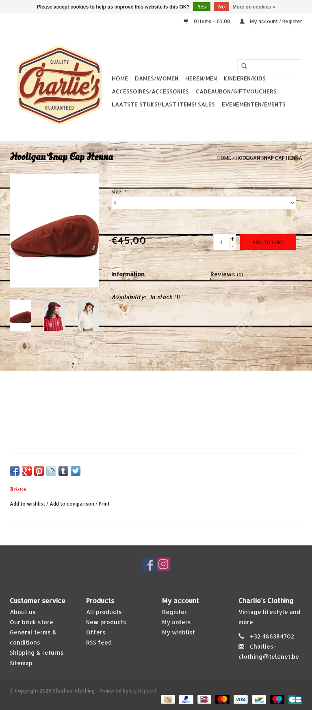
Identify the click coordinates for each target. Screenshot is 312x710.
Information (128, 274)
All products (104, 611)
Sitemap (21, 663)
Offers (96, 632)
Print (104, 504)
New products (106, 622)
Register (174, 611)
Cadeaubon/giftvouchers (236, 91)
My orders (176, 622)
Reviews (226, 274)
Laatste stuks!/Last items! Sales (163, 104)
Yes (201, 7)
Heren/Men (201, 78)
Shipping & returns (37, 652)
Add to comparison (72, 504)
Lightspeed (143, 691)
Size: (118, 192)
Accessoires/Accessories (150, 91)
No (221, 7)
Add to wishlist (27, 504)
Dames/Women (156, 78)
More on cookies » (254, 7)
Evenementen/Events (254, 104)
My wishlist (178, 632)
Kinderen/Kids (245, 78)
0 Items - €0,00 (208, 21)
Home (120, 78)
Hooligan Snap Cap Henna (269, 158)
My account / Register (271, 21)
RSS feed (99, 642)
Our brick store (31, 622)
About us (23, 611)
